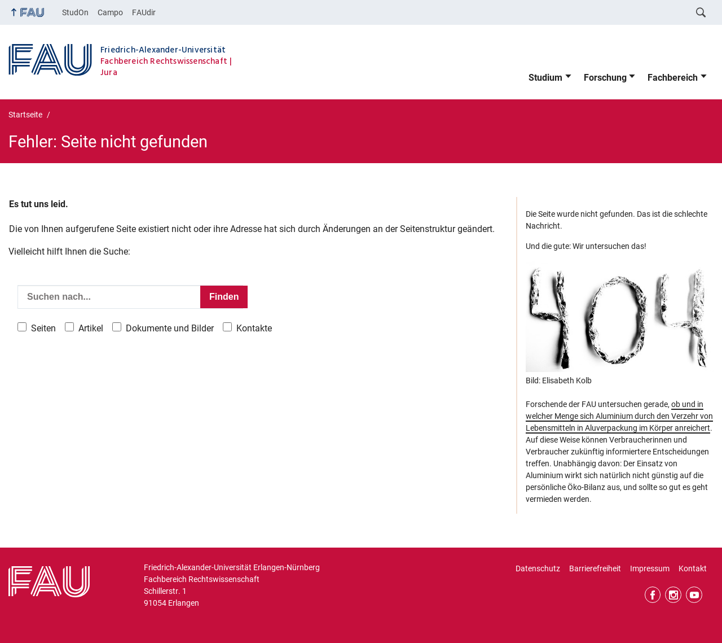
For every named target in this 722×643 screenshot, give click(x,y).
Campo (110, 12)
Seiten (43, 328)
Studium (545, 77)
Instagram (673, 595)
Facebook (653, 595)
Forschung (605, 77)
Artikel (90, 328)
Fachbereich (673, 77)
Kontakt (693, 568)
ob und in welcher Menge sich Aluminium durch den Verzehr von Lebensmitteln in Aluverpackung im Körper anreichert (619, 416)
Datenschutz (538, 568)
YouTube (694, 595)
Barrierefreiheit (595, 568)
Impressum (650, 568)
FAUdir (144, 12)
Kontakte (254, 328)
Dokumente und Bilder (170, 328)
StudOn (75, 12)
